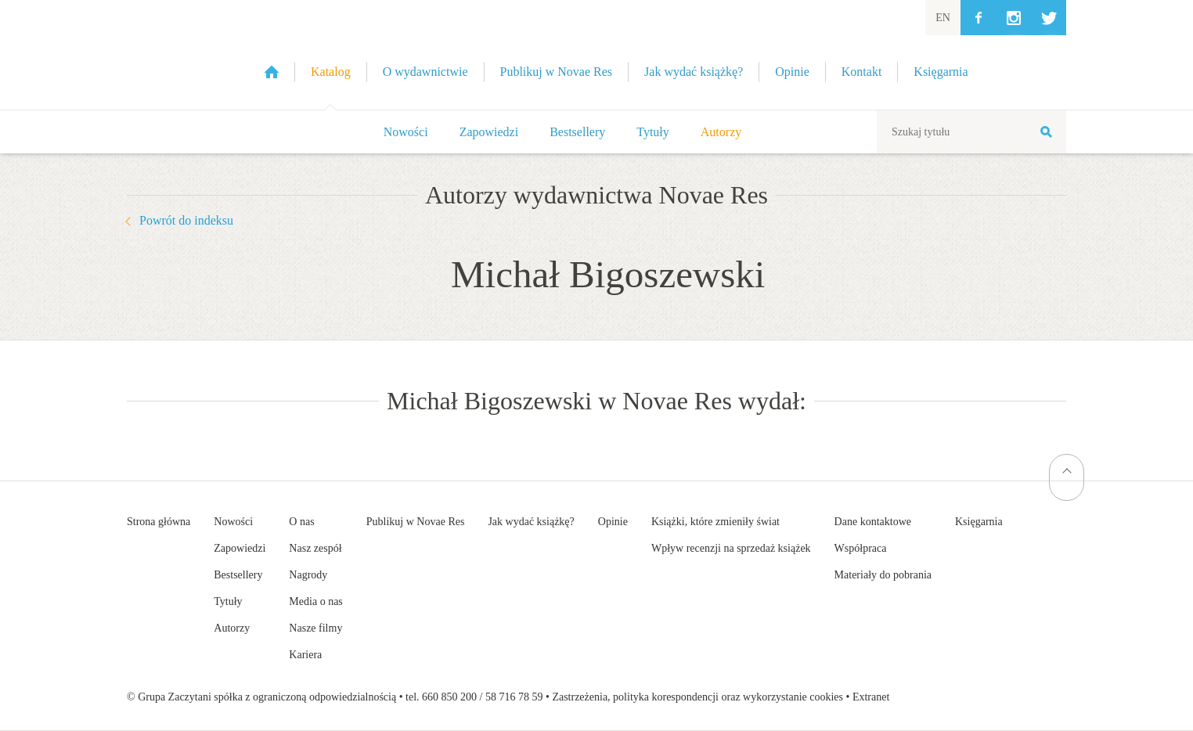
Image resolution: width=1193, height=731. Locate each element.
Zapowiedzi (489, 132)
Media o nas (315, 601)
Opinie (613, 522)
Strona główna (158, 522)
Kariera (305, 655)
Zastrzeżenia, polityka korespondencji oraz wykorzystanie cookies (697, 697)
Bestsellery (577, 132)
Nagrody (308, 575)
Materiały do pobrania (883, 575)
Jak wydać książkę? (531, 522)
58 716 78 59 (514, 697)
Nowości (406, 132)
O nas (301, 522)
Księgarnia (979, 522)
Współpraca (860, 548)
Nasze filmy (315, 628)
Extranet (870, 697)
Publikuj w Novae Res (415, 522)
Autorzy (721, 132)
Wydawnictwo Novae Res (174, 55)
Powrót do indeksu (186, 220)
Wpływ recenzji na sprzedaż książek (731, 548)
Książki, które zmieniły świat (715, 522)
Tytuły (652, 132)
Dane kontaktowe (872, 522)
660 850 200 (449, 697)
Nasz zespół (315, 548)
